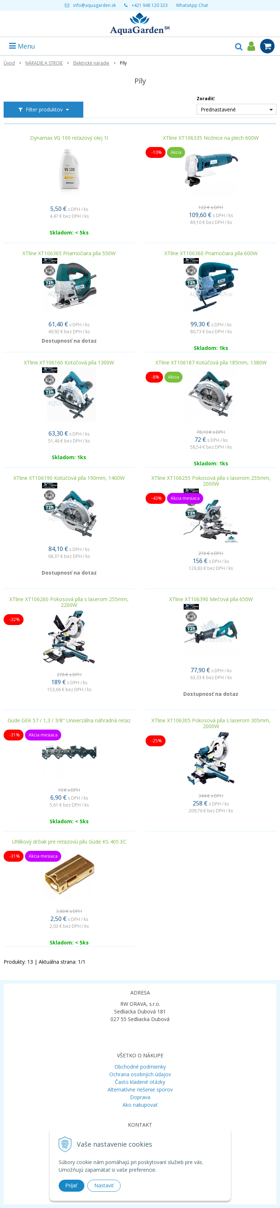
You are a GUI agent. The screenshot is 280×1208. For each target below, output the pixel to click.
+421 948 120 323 (149, 5)
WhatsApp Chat (192, 5)
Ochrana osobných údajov (140, 1074)
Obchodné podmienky (140, 1066)
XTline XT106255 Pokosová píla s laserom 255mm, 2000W (211, 481)
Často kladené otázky (140, 1081)
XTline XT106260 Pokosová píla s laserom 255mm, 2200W (69, 602)
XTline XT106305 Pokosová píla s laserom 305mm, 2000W (211, 723)
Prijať (72, 1185)
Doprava (140, 1097)
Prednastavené (218, 109)
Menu (22, 46)
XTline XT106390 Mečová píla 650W (211, 599)
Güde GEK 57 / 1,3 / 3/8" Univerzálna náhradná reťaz (69, 720)
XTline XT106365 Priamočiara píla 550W (69, 253)
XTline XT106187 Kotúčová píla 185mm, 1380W (211, 363)
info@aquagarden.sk (94, 5)
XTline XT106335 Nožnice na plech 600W (211, 138)
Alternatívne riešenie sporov (140, 1089)
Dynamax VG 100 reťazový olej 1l (69, 138)
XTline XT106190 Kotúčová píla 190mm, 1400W (69, 478)
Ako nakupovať (140, 1104)
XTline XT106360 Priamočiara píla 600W (211, 253)
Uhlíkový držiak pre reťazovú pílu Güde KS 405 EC (69, 842)
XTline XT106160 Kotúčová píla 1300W (69, 363)
